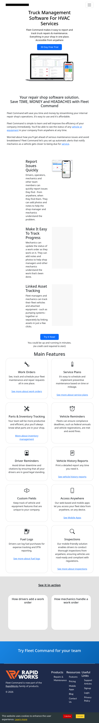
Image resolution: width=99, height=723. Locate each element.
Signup (87, 688)
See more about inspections (72, 568)
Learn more (21, 719)
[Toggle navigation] (89, 5)
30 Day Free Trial (49, 47)
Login (87, 692)
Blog (71, 693)
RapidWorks (12, 686)
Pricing (72, 681)
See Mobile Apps (72, 517)
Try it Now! (49, 336)
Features (73, 676)
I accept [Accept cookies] (80, 716)
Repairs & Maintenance (60, 678)
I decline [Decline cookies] (67, 716)
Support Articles (88, 682)
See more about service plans (72, 394)
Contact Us (73, 700)
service (65, 143)
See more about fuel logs (26, 558)
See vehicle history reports (72, 476)
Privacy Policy (87, 699)
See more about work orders (27, 391)
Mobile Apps (72, 687)
